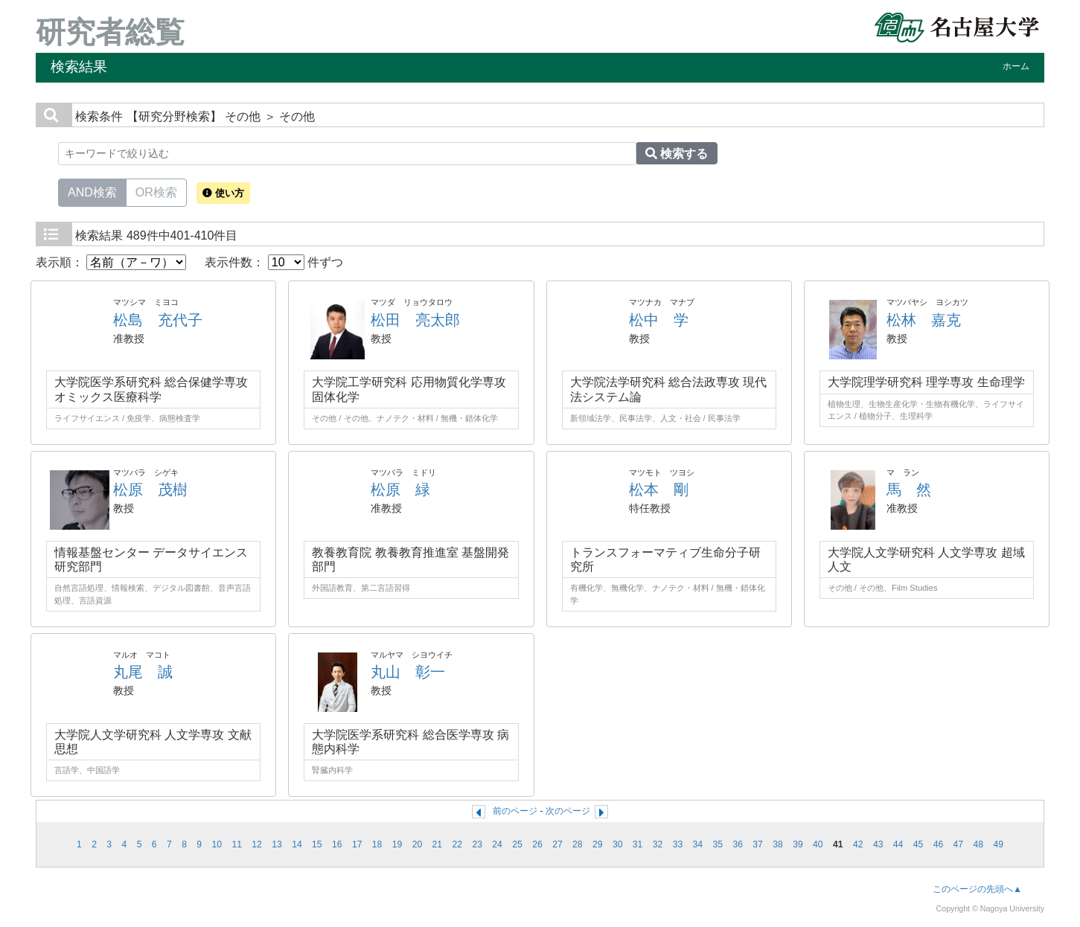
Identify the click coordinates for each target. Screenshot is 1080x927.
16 (337, 844)
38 (778, 844)
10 (216, 844)
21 (437, 844)
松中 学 (658, 320)
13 (277, 844)
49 (998, 844)
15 (317, 844)
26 (537, 844)
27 (557, 844)
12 (257, 844)
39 (798, 844)
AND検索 (92, 191)
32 (658, 844)
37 (758, 844)
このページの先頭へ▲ (977, 889)
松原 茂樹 (150, 489)
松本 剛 (658, 489)
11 (236, 844)
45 (918, 844)
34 (698, 844)
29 (597, 844)
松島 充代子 (157, 320)
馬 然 (908, 489)
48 (978, 844)
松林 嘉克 (923, 320)
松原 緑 (400, 489)
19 (397, 844)
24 (497, 844)
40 (818, 844)
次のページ (568, 811)
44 (898, 844)
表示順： (111, 262)
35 (718, 844)
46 (938, 844)
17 (357, 844)
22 (458, 844)
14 (297, 844)
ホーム (1016, 66)
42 (858, 844)
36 (737, 844)
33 (678, 844)
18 (377, 844)
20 (417, 844)
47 (958, 844)
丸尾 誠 (143, 672)
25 (517, 844)
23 (477, 844)
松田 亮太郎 (415, 320)
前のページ (515, 811)
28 (577, 844)
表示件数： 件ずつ (274, 262)
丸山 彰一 (408, 672)
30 (618, 844)
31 (638, 844)
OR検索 (156, 191)
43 (878, 844)
